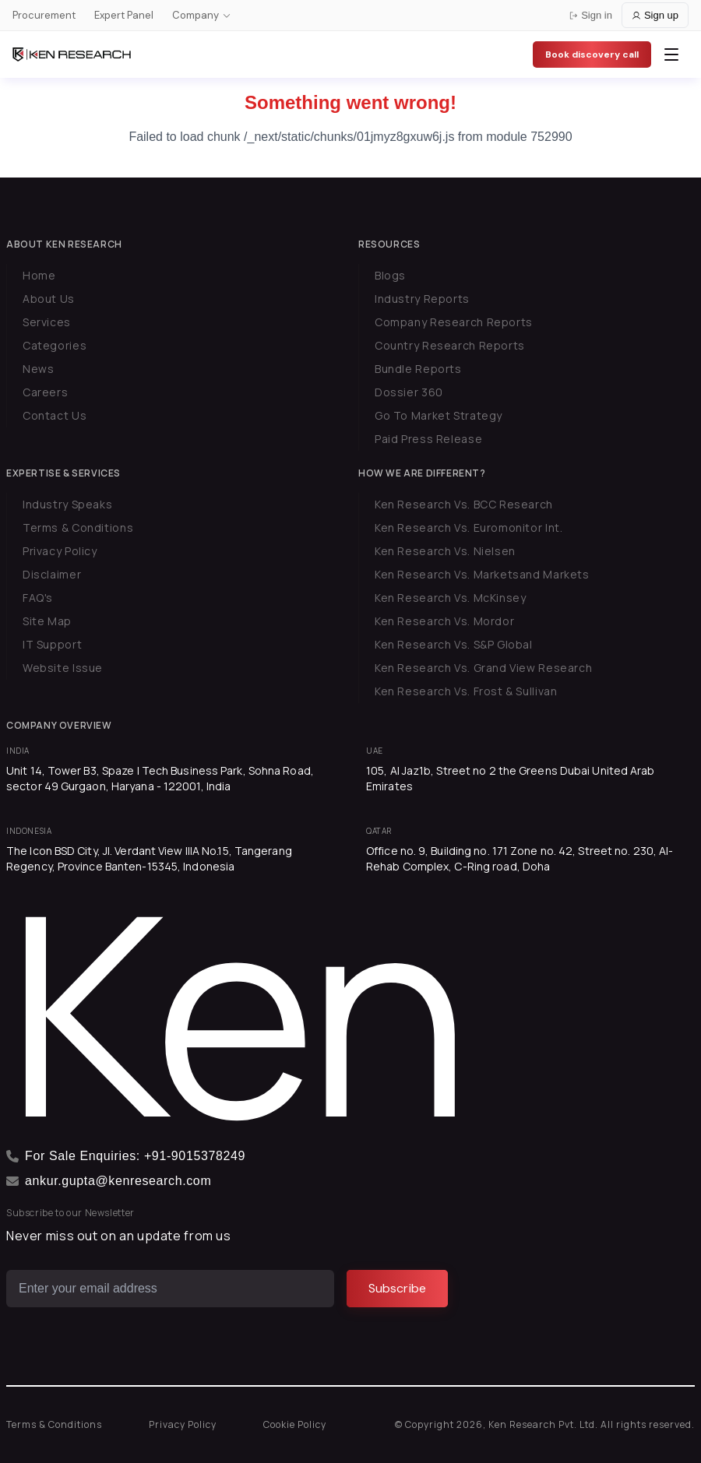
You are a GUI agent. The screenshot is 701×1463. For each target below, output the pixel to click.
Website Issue (63, 667)
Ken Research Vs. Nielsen (445, 550)
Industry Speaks (67, 504)
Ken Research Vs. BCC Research (464, 504)
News (38, 368)
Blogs (390, 275)
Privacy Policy (60, 550)
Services (47, 322)
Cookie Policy (294, 1424)
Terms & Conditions (78, 527)
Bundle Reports (418, 368)
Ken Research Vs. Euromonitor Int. (468, 527)
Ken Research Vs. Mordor (444, 621)
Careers (45, 392)
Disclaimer (52, 574)
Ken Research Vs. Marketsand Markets (482, 574)
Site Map (47, 621)
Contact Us (54, 415)
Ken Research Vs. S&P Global (454, 644)
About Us (49, 298)
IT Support (52, 644)
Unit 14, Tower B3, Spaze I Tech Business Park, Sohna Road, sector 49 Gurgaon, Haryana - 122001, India (160, 778)
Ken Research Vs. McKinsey (451, 597)
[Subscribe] (397, 1288)
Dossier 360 (409, 392)
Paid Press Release (428, 438)
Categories (54, 345)
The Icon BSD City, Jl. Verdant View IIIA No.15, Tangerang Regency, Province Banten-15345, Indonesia (149, 858)
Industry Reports (422, 298)
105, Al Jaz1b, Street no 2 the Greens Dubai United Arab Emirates (510, 778)
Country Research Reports (450, 345)
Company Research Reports (454, 322)
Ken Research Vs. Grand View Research (483, 667)
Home (39, 275)
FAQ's (38, 597)
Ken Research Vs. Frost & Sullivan (466, 691)
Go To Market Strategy (438, 415)
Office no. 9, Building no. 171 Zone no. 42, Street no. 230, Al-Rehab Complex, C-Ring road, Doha (519, 858)
